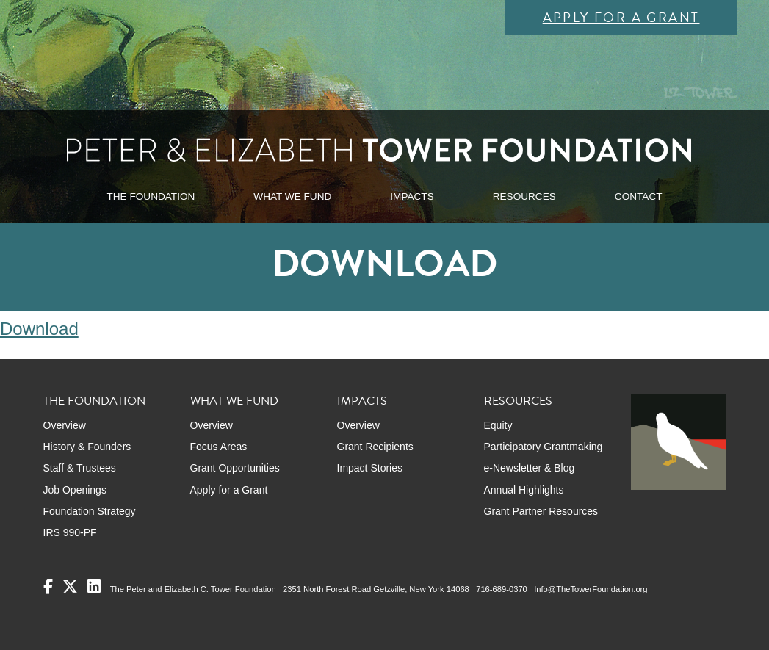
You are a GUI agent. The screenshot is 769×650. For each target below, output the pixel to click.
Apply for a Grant (621, 17)
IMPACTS (411, 196)
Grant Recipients (375, 446)
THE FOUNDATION (150, 196)
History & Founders (87, 446)
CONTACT (639, 196)
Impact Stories (369, 468)
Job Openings (74, 490)
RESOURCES (524, 196)
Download (39, 329)
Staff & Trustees (79, 468)
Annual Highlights (524, 490)
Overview (64, 425)
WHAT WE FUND (292, 196)
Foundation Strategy (89, 511)
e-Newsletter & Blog (529, 468)
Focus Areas (219, 446)
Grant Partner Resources (541, 511)
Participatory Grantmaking (543, 446)
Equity (498, 425)
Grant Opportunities (235, 468)
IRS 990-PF (70, 532)
